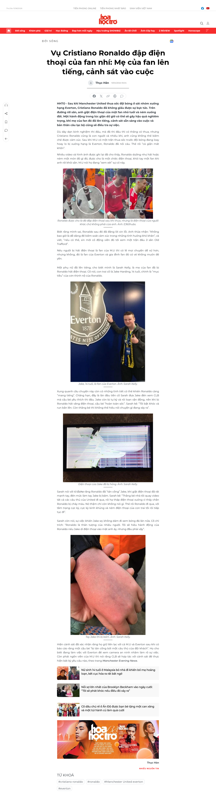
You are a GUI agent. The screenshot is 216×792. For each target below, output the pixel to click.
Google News (171, 41)
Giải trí (48, 30)
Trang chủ (8, 30)
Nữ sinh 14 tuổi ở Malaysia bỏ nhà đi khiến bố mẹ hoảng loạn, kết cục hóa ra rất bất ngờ (118, 671)
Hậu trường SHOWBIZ (108, 30)
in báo (115, 96)
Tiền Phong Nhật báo (113, 8)
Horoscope (194, 30)
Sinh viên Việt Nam (141, 8)
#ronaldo (93, 781)
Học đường (62, 30)
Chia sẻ (6, 113)
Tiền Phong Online (84, 8)
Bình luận (6, 130)
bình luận (122, 96)
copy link (108, 96)
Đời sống (20, 30)
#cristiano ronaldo (70, 781)
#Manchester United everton (123, 781)
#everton (64, 788)
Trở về (6, 139)
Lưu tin (6, 122)
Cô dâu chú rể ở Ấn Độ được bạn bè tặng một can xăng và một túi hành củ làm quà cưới (117, 708)
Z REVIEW (164, 30)
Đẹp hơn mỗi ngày (82, 30)
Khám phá (34, 30)
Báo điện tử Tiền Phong (108, 19)
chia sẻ (94, 96)
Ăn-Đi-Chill (131, 30)
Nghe (6, 105)
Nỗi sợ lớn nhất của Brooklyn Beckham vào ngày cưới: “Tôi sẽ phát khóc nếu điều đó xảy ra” (116, 688)
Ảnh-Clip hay (148, 30)
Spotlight (179, 30)
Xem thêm (207, 30)
